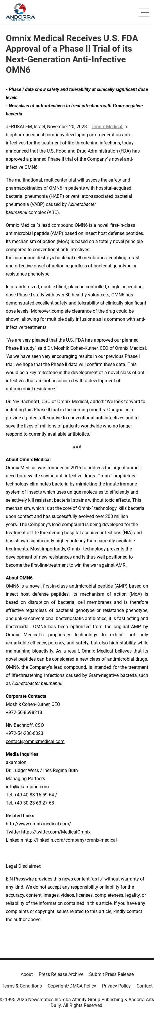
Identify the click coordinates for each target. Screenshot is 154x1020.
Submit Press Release (111, 974)
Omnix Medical (107, 126)
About (27, 974)
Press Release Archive (61, 974)
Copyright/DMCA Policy (72, 986)
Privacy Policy (116, 986)
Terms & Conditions (22, 986)
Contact (145, 986)
